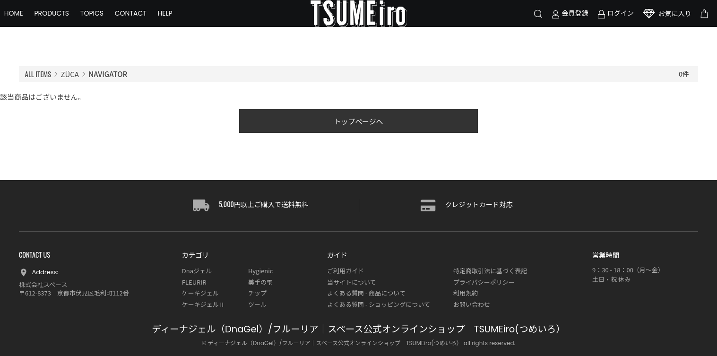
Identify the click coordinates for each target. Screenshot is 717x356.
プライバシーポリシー (484, 282)
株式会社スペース (43, 284)
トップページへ (358, 121)
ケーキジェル (200, 293)
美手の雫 (260, 282)
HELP (180, 23)
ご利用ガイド (345, 271)
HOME (28, 23)
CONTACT (145, 23)
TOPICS (106, 23)
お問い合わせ (471, 304)
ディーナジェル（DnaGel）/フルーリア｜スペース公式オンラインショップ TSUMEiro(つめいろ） (358, 329)
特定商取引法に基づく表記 (490, 271)
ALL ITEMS (38, 74)
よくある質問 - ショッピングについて (378, 304)
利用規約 (465, 293)
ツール (257, 304)
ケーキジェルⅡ (203, 304)
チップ (257, 293)
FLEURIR (194, 282)
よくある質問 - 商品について (366, 293)
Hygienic (260, 271)
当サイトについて (351, 282)
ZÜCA (70, 74)
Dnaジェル (197, 271)
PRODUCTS (66, 23)
